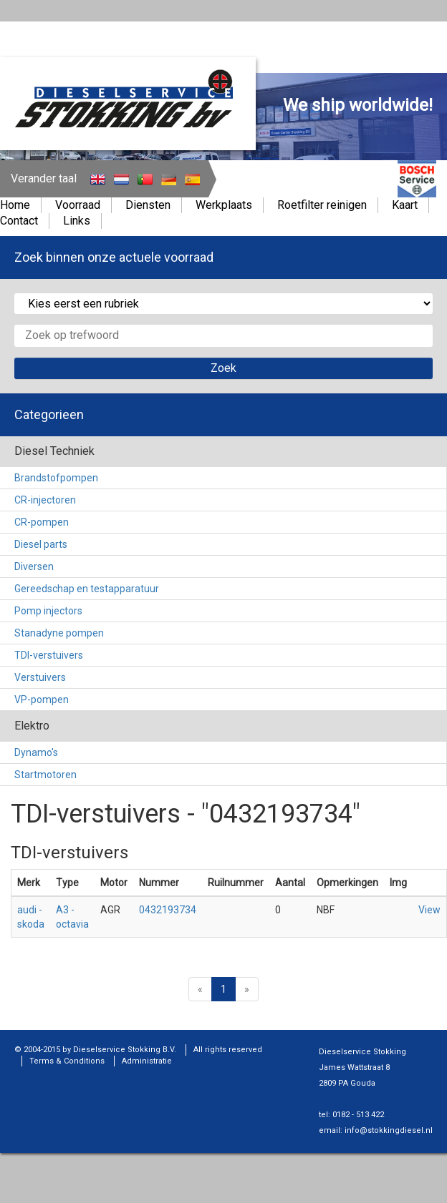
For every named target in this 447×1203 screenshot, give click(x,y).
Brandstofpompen (56, 477)
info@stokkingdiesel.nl (389, 1130)
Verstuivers (40, 677)
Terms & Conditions (67, 1061)
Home (15, 205)
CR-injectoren (45, 500)
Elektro (31, 725)
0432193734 (167, 909)
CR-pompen (41, 522)
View (429, 909)
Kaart (405, 205)
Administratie (147, 1061)
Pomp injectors (48, 611)
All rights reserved (227, 1049)
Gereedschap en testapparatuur (86, 588)
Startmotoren (45, 774)
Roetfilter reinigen (322, 205)
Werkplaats (224, 205)
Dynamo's (36, 752)
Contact (19, 220)
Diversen (34, 566)
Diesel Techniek (54, 451)
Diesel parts (40, 544)
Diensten (147, 205)
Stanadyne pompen (59, 633)
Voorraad (77, 205)
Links (76, 220)
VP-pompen (41, 699)
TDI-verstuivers (48, 655)
